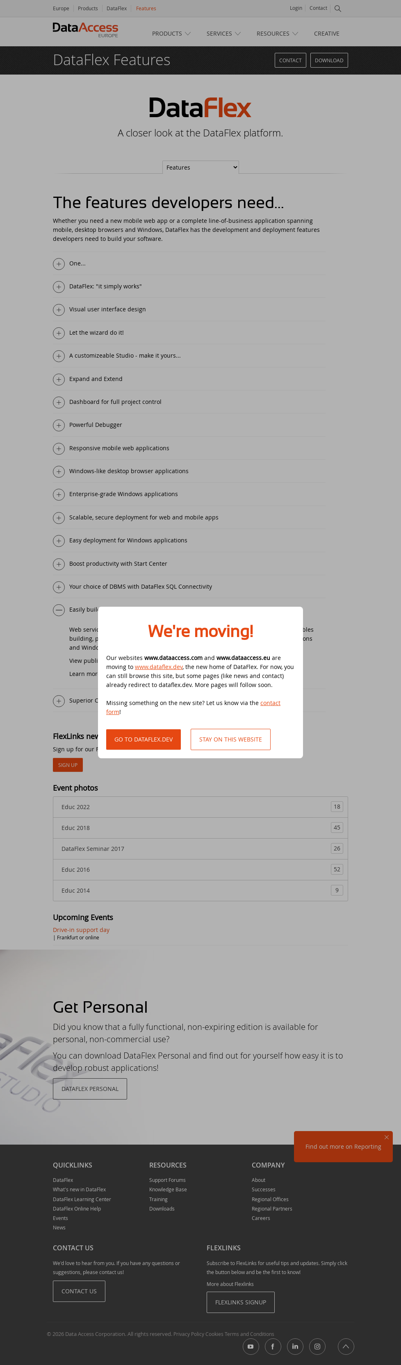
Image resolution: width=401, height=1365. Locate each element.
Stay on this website (230, 739)
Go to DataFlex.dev (143, 739)
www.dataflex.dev (158, 667)
